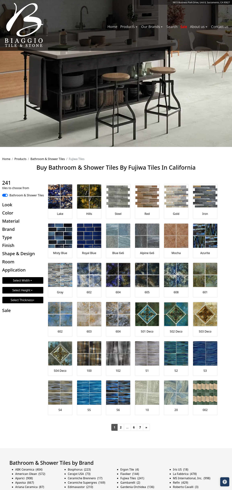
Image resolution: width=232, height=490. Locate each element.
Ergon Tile (129, 469)
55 (89, 410)
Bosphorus (79, 469)
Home (112, 26)
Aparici (24, 478)
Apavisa (24, 483)
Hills (89, 214)
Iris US (180, 469)
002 (205, 410)
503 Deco (205, 331)
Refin (180, 483)
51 (147, 371)
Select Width (21, 280)
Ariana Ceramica (29, 487)
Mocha (176, 253)
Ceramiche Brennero (85, 478)
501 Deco (147, 331)
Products (20, 159)
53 (205, 371)
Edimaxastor (80, 487)
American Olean (30, 474)
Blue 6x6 (118, 253)
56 (118, 410)
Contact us (219, 26)
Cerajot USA (79, 474)
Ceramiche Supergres (86, 483)
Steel (118, 214)
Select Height (21, 290)
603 (89, 331)
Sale (183, 26)
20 (176, 410)
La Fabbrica (185, 474)
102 (118, 371)
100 (89, 371)
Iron (205, 214)
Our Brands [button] (151, 26)
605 (147, 292)
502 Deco (176, 331)
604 (118, 292)
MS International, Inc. (191, 478)
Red (147, 214)
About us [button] (197, 26)
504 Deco (60, 371)
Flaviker (129, 474)
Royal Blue (89, 253)
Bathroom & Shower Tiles (47, 159)
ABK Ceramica (28, 469)
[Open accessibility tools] (224, 481)
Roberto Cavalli (185, 487)
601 (205, 292)
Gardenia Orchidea (137, 487)
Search (171, 26)
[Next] (146, 427)
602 (89, 292)
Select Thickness (22, 300)
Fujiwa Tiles (132, 478)
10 (147, 410)
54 (60, 410)
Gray (60, 292)
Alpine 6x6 (147, 253)
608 (176, 292)
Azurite (205, 253)
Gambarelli (130, 483)
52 (176, 371)
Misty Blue (60, 253)
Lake (60, 214)
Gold (176, 214)
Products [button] (128, 26)
